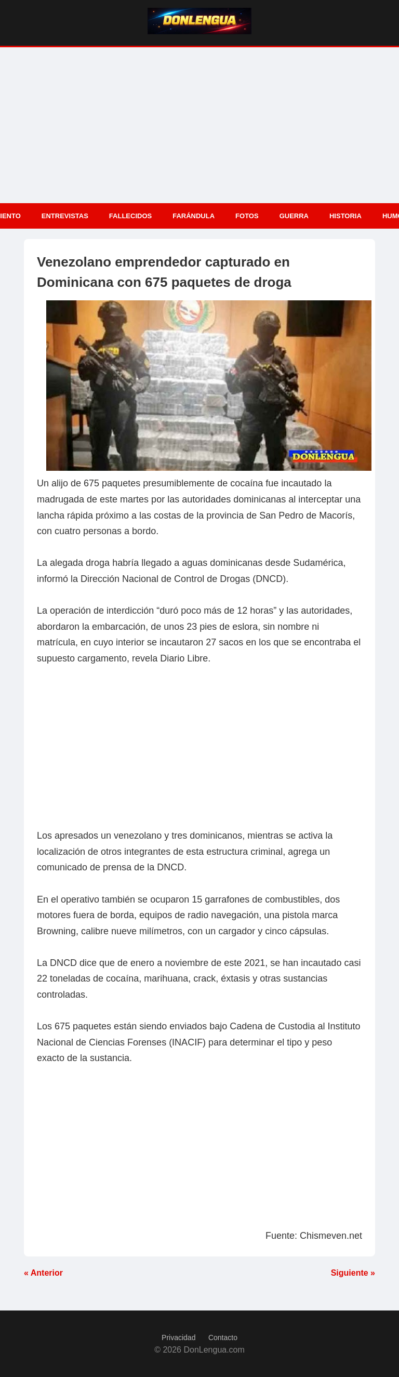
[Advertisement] (199, 125)
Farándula (193, 216)
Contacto (222, 1337)
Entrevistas (65, 216)
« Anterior (43, 1272)
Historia (345, 216)
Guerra (294, 216)
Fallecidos (130, 216)
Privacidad (178, 1337)
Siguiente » (353, 1272)
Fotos (247, 216)
